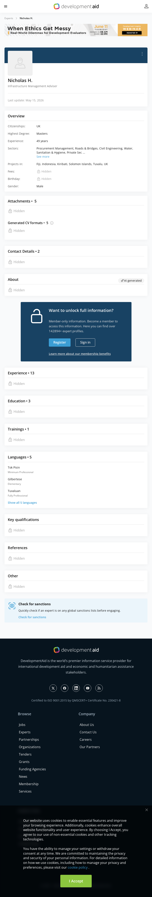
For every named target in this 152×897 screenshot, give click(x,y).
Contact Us (88, 732)
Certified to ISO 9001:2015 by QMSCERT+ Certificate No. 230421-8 (76, 700)
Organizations (30, 747)
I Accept (76, 880)
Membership (29, 784)
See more (43, 157)
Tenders (25, 754)
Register (59, 342)
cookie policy (78, 867)
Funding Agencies (32, 769)
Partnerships (29, 739)
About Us (87, 724)
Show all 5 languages (22, 503)
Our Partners (90, 747)
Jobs (22, 724)
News (23, 776)
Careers (86, 739)
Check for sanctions (32, 617)
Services (25, 791)
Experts (9, 18)
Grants (24, 761)
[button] (5, 6)
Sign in (85, 342)
